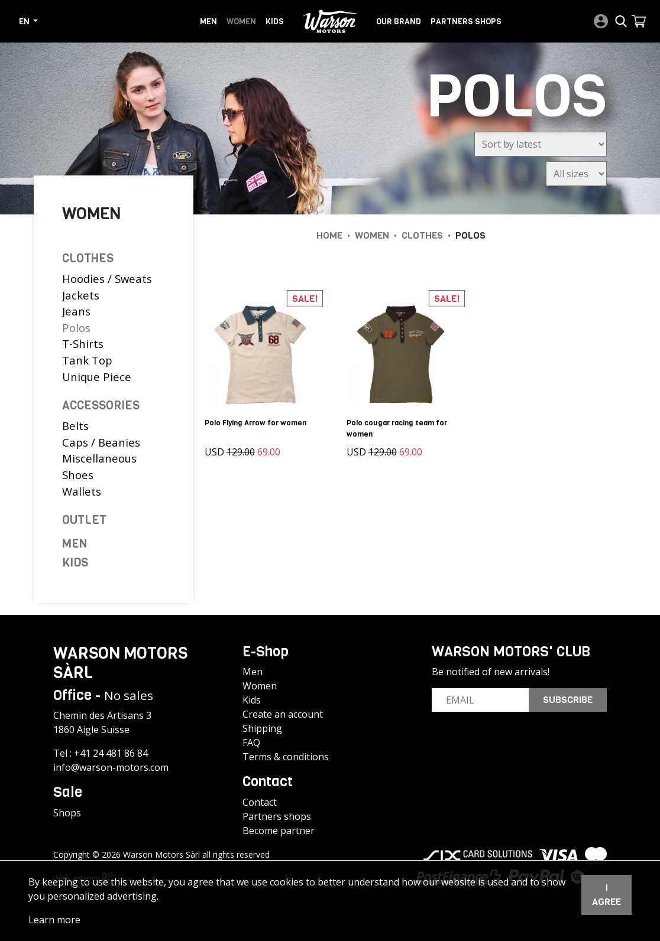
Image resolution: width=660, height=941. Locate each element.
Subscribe (568, 699)
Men (208, 21)
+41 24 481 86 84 (111, 753)
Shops (67, 812)
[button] (639, 21)
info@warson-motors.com (111, 767)
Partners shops (466, 21)
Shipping (262, 728)
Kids (275, 21)
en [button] (25, 21)
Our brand (398, 21)
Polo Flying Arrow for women (255, 423)
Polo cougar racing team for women (397, 428)
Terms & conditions (285, 756)
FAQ (251, 742)
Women (241, 21)
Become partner (278, 830)
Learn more (54, 919)
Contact (259, 802)
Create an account (282, 714)
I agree (606, 894)
